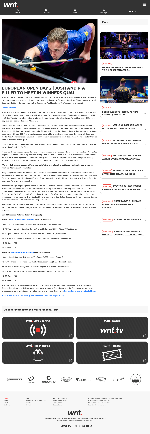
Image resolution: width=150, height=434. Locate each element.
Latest (6, 398)
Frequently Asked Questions (36, 400)
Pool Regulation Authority (97, 405)
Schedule (7, 400)
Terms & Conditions (60, 398)
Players (28, 398)
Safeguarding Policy (60, 400)
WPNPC (28, 403)
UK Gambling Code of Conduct (98, 403)
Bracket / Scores (9, 107)
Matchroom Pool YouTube (22, 252)
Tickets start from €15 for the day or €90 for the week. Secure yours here (33, 295)
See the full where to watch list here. (80, 290)
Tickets (6, 403)
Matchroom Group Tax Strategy (98, 400)
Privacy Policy (57, 403)
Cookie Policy (57, 405)
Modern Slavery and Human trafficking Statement (105, 398)
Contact (28, 405)
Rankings (7, 405)
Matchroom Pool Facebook (22, 219)
